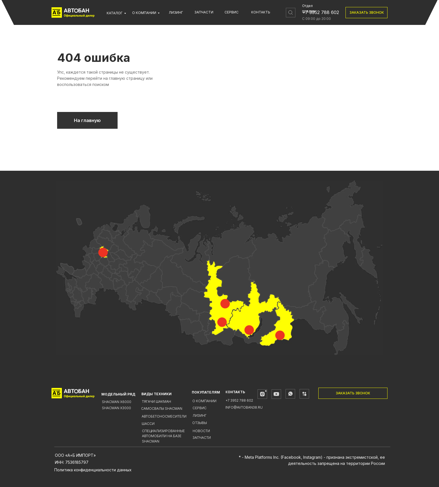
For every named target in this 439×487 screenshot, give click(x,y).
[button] (366, 12)
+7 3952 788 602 (320, 12)
